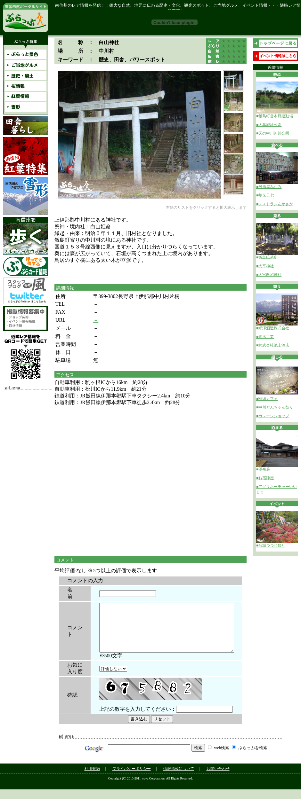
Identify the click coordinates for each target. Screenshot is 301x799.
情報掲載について (178, 778)
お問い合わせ (218, 778)
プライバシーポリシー (131, 778)
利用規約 (92, 778)
